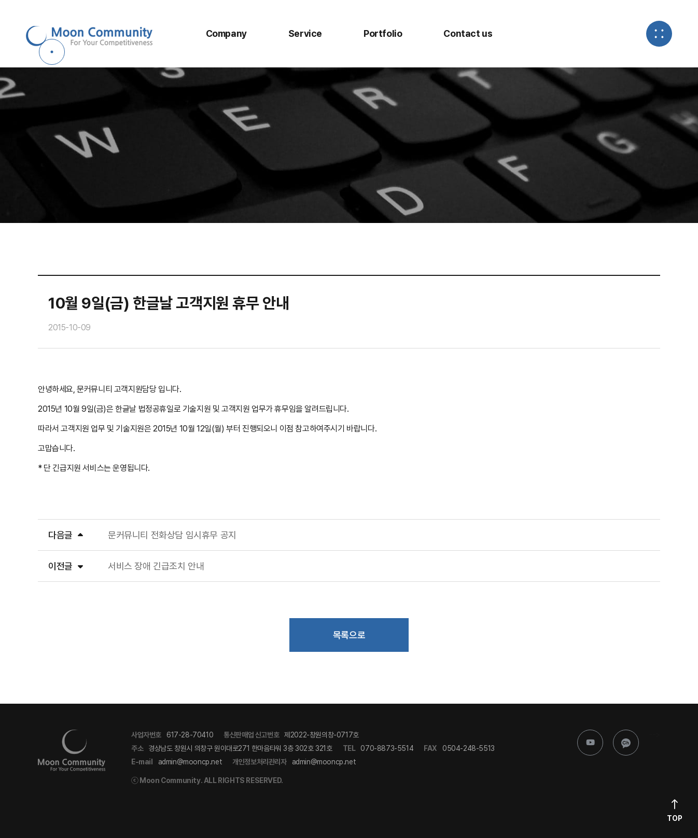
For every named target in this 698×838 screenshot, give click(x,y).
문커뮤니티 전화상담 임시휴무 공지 (172, 534)
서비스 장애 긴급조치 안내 (156, 566)
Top (674, 818)
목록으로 (349, 635)
